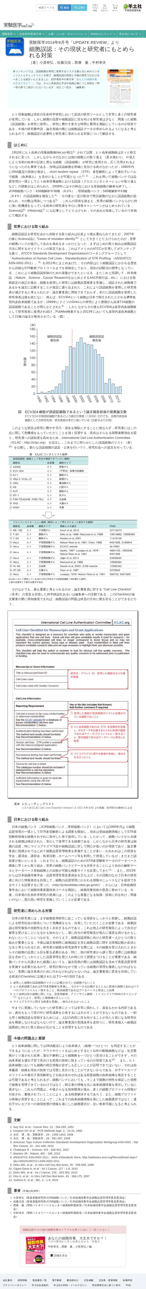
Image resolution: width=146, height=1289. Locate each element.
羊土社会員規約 (40, 1285)
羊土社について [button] (130, 33)
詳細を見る (59, 1255)
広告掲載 (89, 1280)
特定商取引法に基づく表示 (106, 1285)
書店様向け (73, 1280)
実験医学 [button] (9, 33)
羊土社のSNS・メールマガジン (70, 1285)
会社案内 (7, 1280)
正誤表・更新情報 (108, 1280)
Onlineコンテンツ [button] (102, 33)
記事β (79, 7)
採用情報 (22, 1280)
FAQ (128, 1285)
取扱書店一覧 (40, 1280)
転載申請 (128, 1280)
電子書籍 (57, 1280)
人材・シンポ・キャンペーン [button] (67, 33)
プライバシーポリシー (14, 1285)
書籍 (64, 7)
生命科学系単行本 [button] (32, 33)
